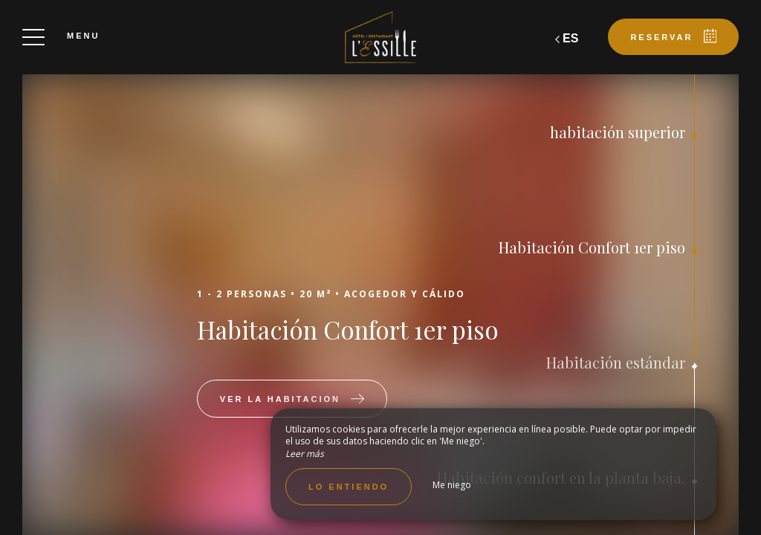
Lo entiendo (348, 486)
